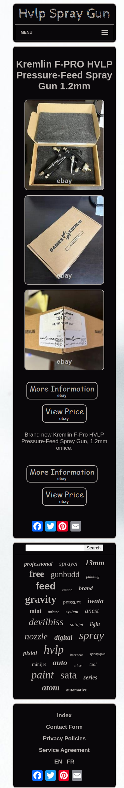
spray (91, 635)
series (90, 677)
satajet (76, 624)
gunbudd (65, 574)
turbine (53, 612)
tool (93, 664)
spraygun (97, 653)
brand (86, 588)
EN (58, 762)
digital (63, 637)
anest (92, 610)
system (72, 611)
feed (46, 586)
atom (51, 687)
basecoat (76, 655)
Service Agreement (64, 750)
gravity (41, 599)
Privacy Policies (64, 738)
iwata (95, 601)
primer (78, 665)
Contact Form (64, 727)
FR (70, 762)
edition (67, 590)
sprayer (68, 563)
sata (69, 675)
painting (92, 576)
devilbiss (46, 621)
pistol (30, 652)
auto (60, 662)
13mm (94, 563)
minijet (39, 664)
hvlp (53, 649)
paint (42, 675)
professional (38, 564)
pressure (72, 602)
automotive (76, 689)
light (95, 624)
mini (35, 611)
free (36, 574)
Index (64, 715)
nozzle (36, 636)
